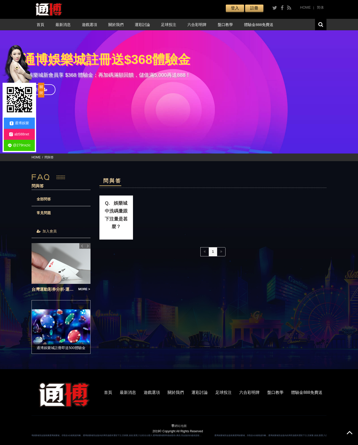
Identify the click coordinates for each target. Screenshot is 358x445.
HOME (305, 7)
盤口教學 (225, 24)
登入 (235, 8)
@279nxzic (19, 145)
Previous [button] (82, 246)
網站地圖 (180, 426)
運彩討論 (142, 24)
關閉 (41, 90)
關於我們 (116, 24)
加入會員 (47, 231)
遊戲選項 (89, 24)
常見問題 (44, 213)
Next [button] (88, 246)
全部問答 (44, 199)
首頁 (40, 24)
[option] (179, 92)
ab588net (19, 134)
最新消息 (63, 24)
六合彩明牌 (196, 24)
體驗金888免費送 (258, 24)
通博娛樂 (19, 123)
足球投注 (168, 24)
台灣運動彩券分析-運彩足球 (53, 289)
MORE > (84, 289)
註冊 (254, 8)
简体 (320, 7)
